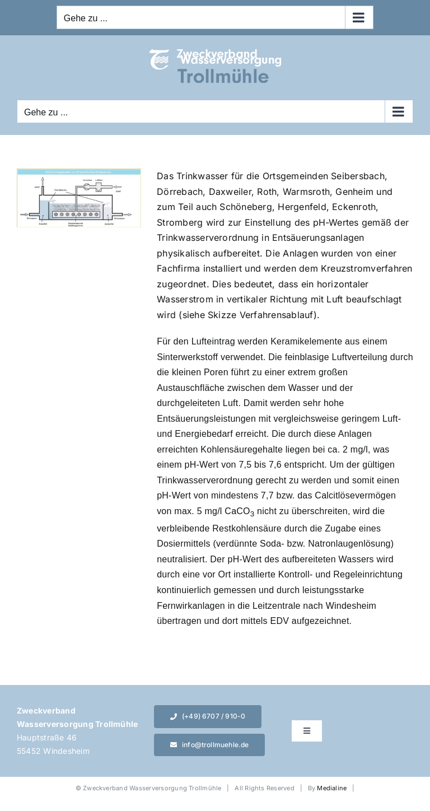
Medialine (332, 788)
